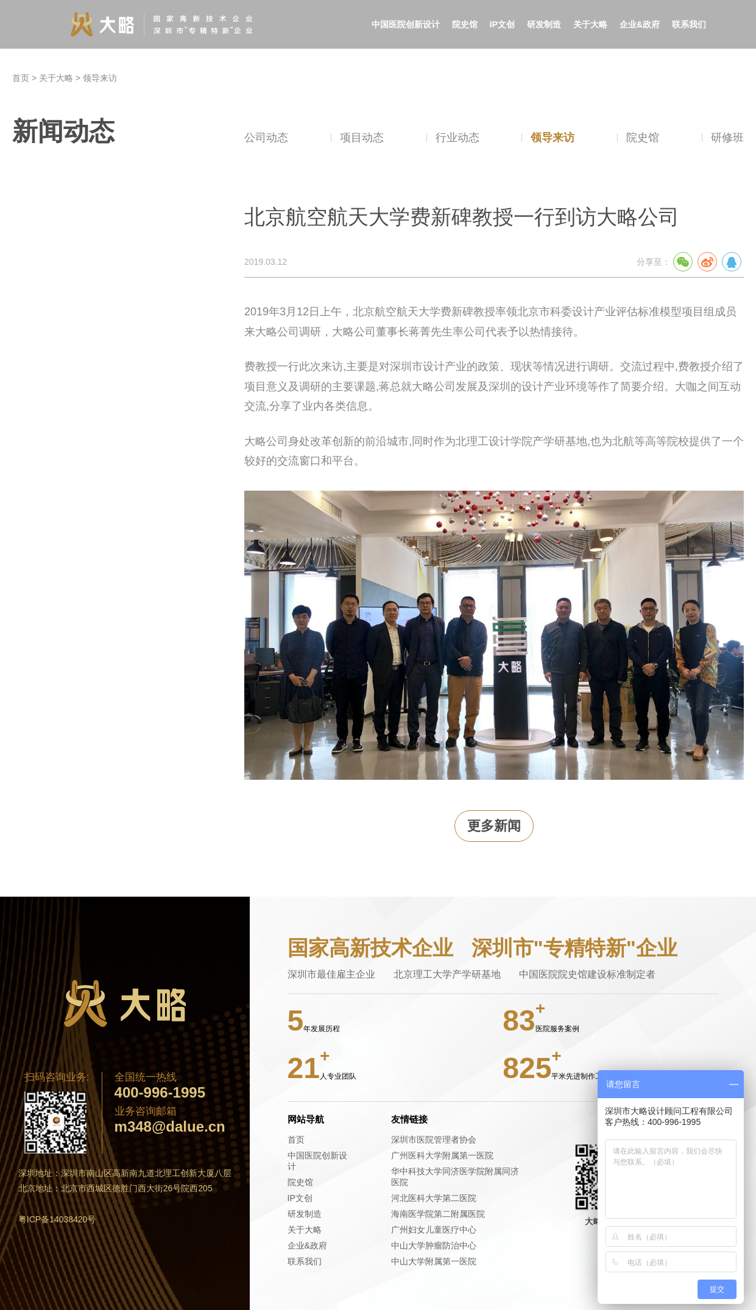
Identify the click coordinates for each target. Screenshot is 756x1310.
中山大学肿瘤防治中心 (433, 1245)
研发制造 (544, 24)
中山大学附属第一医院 (433, 1261)
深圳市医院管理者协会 (433, 1139)
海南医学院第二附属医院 (438, 1214)
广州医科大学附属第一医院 (442, 1155)
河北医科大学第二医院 (433, 1198)
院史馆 (465, 24)
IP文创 (502, 24)
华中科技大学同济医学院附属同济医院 (455, 1176)
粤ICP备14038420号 (57, 1219)
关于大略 (590, 24)
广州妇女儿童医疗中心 (433, 1230)
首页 (20, 78)
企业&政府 (640, 24)
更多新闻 (494, 825)
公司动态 (266, 137)
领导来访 (100, 78)
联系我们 (689, 24)
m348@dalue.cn (170, 1126)
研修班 (727, 137)
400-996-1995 (160, 1092)
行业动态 (457, 137)
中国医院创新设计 (406, 24)
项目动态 (362, 137)
